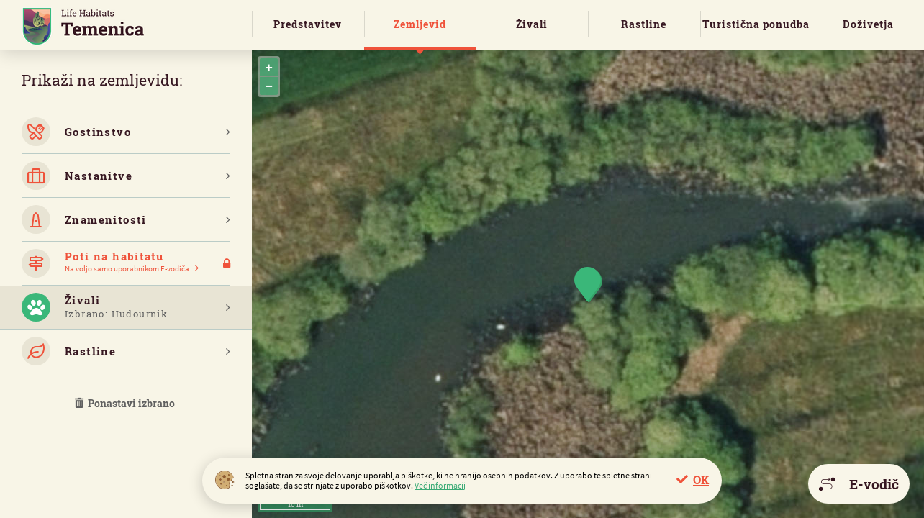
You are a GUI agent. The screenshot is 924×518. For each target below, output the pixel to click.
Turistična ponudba (756, 24)
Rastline (643, 24)
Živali (532, 24)
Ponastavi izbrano (126, 403)
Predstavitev (307, 24)
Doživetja (868, 24)
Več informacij (440, 485)
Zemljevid (420, 24)
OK (701, 479)
